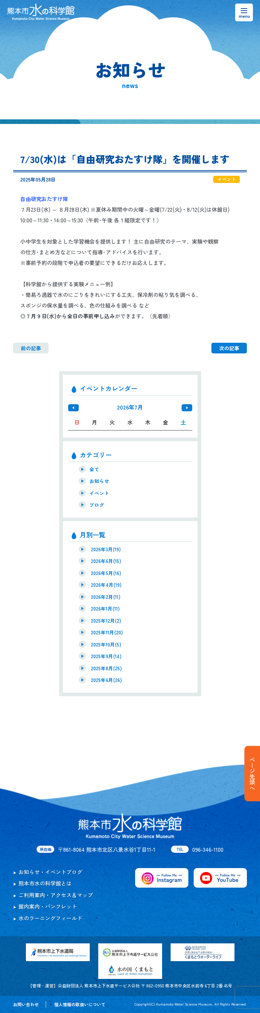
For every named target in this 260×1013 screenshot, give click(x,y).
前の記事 (31, 348)
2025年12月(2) (106, 620)
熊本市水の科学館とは (45, 883)
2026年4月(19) (106, 584)
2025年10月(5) (106, 644)
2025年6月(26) (106, 679)
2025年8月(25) (106, 668)
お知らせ (99, 480)
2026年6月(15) (106, 560)
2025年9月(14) (106, 656)
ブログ (96, 504)
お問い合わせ (26, 1004)
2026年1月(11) (105, 608)
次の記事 (229, 348)
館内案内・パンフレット (47, 906)
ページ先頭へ (252, 774)
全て (94, 469)
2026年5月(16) (106, 572)
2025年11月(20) (107, 632)
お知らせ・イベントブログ (50, 872)
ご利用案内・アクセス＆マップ (55, 895)
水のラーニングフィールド (50, 918)
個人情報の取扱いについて (79, 1004)
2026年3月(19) (106, 549)
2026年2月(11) (106, 596)
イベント (99, 493)
